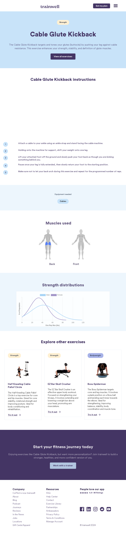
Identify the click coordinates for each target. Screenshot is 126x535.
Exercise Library (53, 503)
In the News (18, 514)
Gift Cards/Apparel (21, 525)
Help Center (52, 496)
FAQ (48, 493)
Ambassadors (52, 510)
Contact (50, 500)
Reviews (17, 510)
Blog (15, 500)
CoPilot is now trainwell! (24, 493)
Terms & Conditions (55, 518)
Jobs (15, 518)
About (15, 496)
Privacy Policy (52, 514)
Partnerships (52, 507)
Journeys (17, 507)
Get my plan (101, 6)
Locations (17, 521)
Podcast (16, 503)
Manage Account (54, 521)
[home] (50, 5)
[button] (114, 5)
